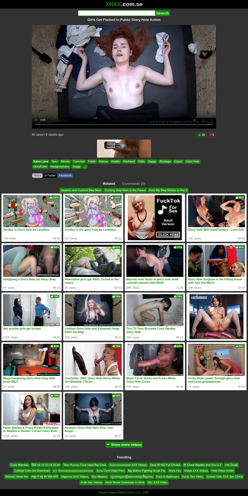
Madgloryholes (59, 166)
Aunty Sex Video (192, 476)
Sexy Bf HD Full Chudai (165, 464)
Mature (103, 161)
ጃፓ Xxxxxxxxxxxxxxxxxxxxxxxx (73, 470)
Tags (112, 492)
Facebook (65, 175)
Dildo (141, 161)
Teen (54, 161)
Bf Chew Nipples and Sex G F (203, 464)
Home (103, 492)
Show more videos (124, 445)
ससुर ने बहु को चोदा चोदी (44, 476)
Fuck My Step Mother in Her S (168, 190)
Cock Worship (19, 464)
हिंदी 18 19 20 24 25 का (46, 464)
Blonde (65, 161)
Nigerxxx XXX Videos (75, 476)
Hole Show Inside (222, 470)
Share (37, 175)
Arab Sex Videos (91, 482)
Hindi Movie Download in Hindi (124, 482)
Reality (115, 161)
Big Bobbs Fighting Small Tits (146, 470)
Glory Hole (192, 161)
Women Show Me (16, 476)
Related (109, 183)
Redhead (129, 161)
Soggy (77, 166)
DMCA (122, 492)
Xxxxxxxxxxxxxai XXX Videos (128, 464)
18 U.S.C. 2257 (139, 492)
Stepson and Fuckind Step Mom (81, 190)
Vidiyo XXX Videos (196, 470)
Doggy (152, 161)
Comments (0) (133, 183)
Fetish (92, 161)
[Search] (116, 13)
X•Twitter (50, 175)
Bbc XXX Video (157, 482)
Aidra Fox (175, 470)
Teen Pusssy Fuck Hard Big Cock (84, 464)
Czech (178, 161)
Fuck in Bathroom (167, 476)
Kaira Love (40, 161)
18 (201, 134)
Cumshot (79, 161)
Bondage (165, 161)
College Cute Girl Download (32, 470)
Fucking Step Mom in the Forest (125, 190)
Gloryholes (40, 166)
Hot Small (231, 464)
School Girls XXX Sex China (224, 476)
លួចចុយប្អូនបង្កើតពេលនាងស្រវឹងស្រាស (132, 476)
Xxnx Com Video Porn (110, 470)
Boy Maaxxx (99, 476)
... (85, 166)
